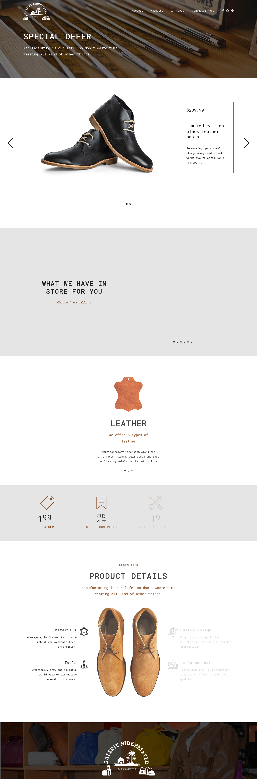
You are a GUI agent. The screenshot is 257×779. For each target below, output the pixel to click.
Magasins (157, 10)
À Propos (177, 10)
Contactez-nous (203, 10)
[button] (13, 143)
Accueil (137, 10)
